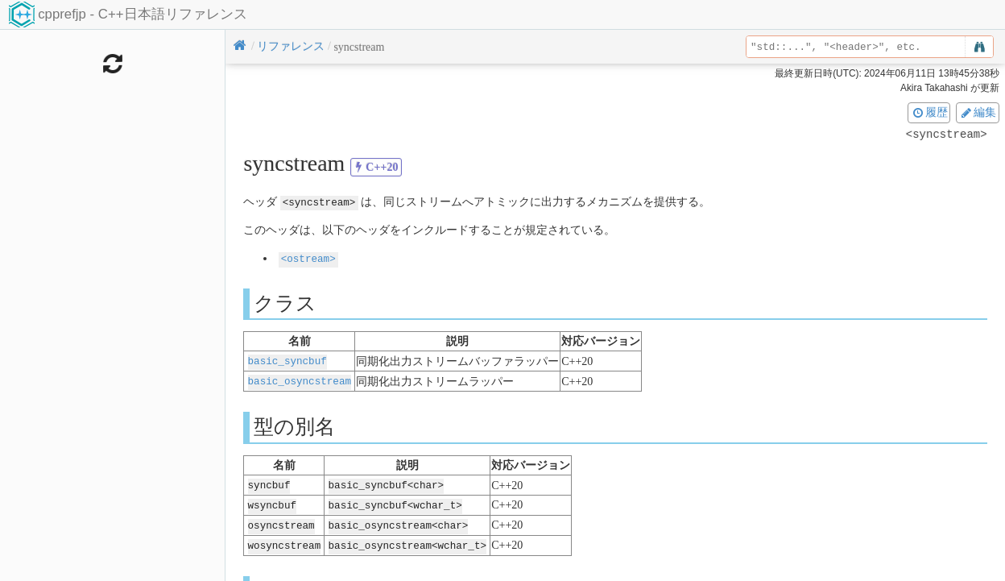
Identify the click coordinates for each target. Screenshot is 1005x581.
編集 (977, 112)
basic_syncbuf (287, 360)
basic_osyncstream (299, 379)
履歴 (929, 112)
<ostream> (308, 258)
